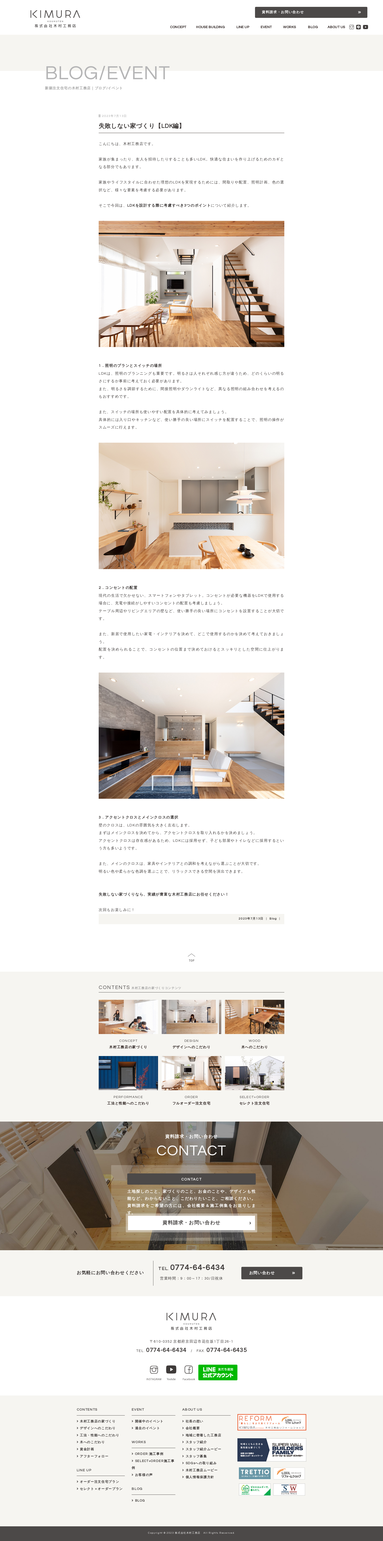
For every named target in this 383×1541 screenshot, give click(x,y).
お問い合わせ (262, 1273)
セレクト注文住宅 (254, 1103)
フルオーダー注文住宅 (191, 1103)
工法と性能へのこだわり (128, 1103)
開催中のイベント (148, 1421)
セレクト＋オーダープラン (100, 1489)
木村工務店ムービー (200, 1470)
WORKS (289, 27)
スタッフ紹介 (194, 1442)
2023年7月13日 (251, 918)
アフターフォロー (93, 1456)
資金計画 (85, 1449)
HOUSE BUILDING (210, 27)
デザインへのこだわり (191, 1047)
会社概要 (191, 1428)
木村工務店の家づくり (128, 1047)
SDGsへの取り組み (199, 1463)
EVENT (266, 27)
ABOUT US (336, 27)
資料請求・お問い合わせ (283, 12)
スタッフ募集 (194, 1456)
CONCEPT (178, 27)
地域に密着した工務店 (201, 1435)
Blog (273, 918)
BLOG (313, 27)
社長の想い (192, 1421)
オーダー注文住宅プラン (98, 1482)
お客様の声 (142, 1475)
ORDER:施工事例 (147, 1454)
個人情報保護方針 (198, 1477)
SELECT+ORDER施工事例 (153, 1464)
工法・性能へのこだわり (98, 1435)
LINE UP (242, 27)
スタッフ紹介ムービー (201, 1449)
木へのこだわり (254, 1047)
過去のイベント (146, 1428)
